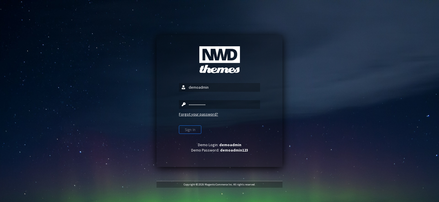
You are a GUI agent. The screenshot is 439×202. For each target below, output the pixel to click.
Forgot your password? (198, 114)
